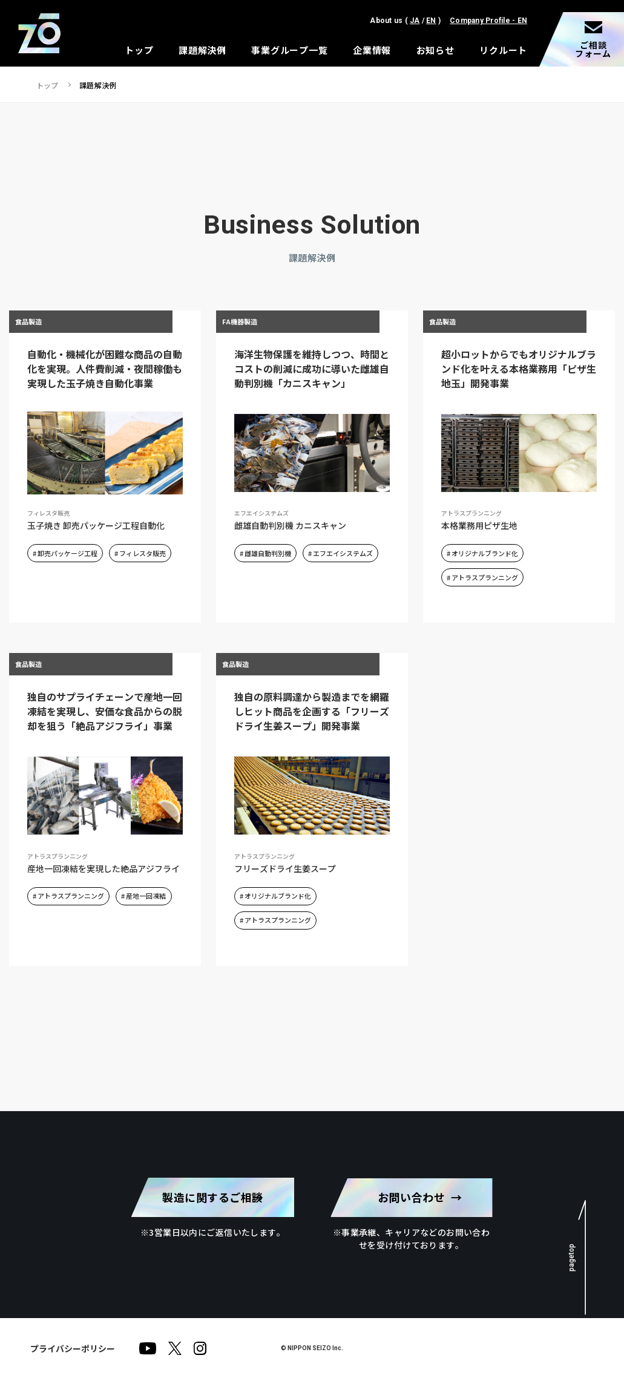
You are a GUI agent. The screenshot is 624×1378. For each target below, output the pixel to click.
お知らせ (435, 50)
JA (414, 20)
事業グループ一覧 (289, 50)
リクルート (503, 50)
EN (431, 20)
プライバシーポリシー (72, 1348)
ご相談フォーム (593, 49)
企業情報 (372, 50)
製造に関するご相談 (212, 1197)
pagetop (570, 1257)
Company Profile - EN (488, 20)
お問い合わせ (411, 1197)
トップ (139, 50)
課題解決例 (202, 50)
